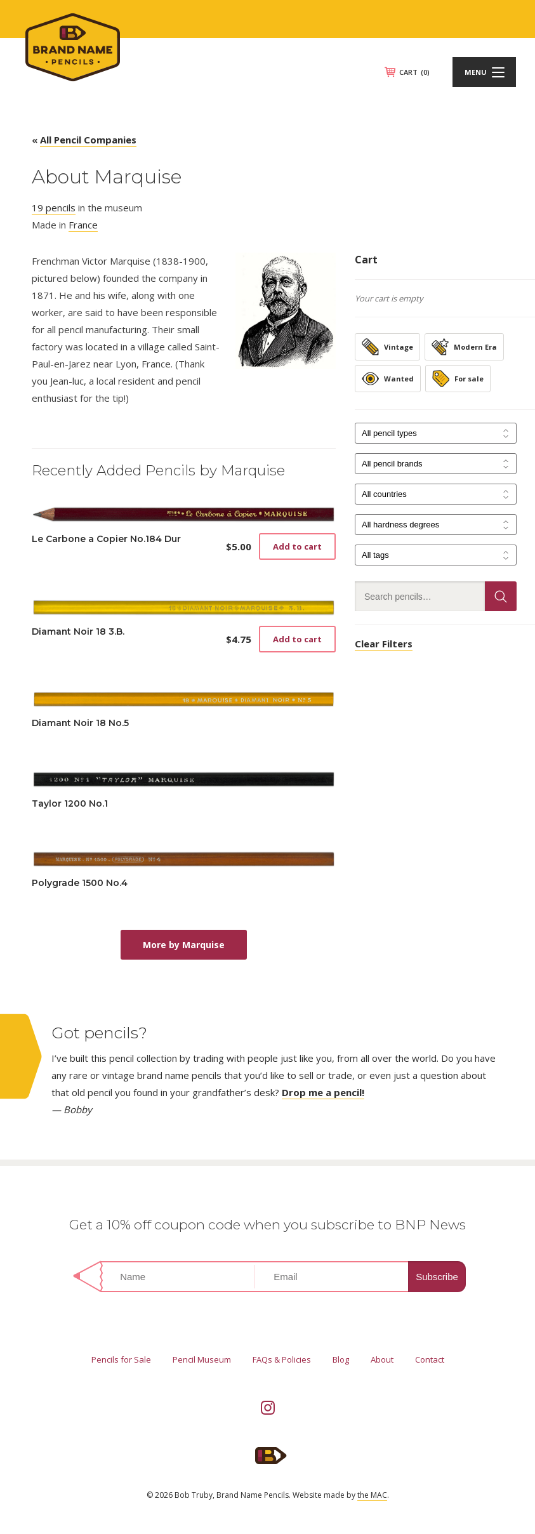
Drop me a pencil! (323, 1092)
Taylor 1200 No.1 (70, 803)
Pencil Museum (202, 1359)
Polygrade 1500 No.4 (80, 883)
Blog (341, 1359)
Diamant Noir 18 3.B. (78, 631)
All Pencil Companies (88, 139)
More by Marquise (184, 945)
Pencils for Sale (121, 1359)
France (83, 224)
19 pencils (54, 207)
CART (414, 72)
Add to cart (297, 546)
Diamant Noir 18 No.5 (80, 723)
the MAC (372, 1495)
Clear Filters (384, 643)
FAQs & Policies (282, 1359)
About (382, 1359)
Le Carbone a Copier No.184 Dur (106, 539)
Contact (429, 1359)
